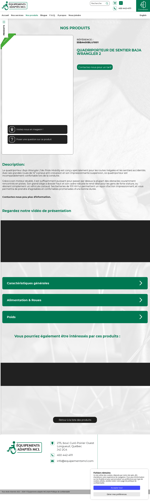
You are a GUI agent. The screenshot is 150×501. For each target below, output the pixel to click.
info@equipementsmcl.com (72, 468)
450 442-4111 (62, 462)
